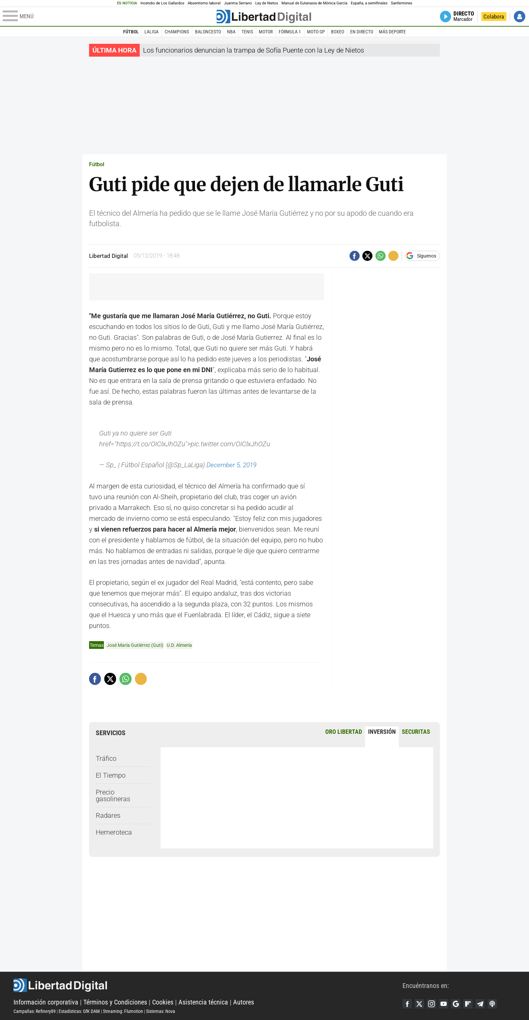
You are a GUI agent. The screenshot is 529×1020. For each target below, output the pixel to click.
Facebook (407, 1004)
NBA (231, 31)
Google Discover (459, 1004)
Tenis (247, 31)
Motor (266, 31)
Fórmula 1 (290, 31)
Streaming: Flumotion (123, 1011)
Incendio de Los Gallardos (162, 3)
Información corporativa (45, 1002)
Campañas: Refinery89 (34, 1011)
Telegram (484, 1004)
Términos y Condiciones (115, 1002)
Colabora (493, 16)
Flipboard (472, 1004)
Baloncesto (208, 31)
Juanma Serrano (238, 3)
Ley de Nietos (266, 3)
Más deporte (392, 31)
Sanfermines (401, 3)
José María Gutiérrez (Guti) (135, 645)
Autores (243, 1002)
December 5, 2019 (232, 465)
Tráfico (106, 758)
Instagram (433, 1004)
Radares (108, 815)
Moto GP (316, 31)
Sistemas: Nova (160, 1011)
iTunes (497, 1004)
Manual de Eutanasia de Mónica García (314, 3)
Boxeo (337, 31)
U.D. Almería (179, 645)
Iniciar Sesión (519, 16)
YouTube (446, 1004)
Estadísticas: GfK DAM (79, 1011)
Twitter (420, 1004)
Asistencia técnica (203, 1002)
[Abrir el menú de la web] (109, 16)
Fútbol (131, 31)
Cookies (162, 1002)
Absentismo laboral (204, 3)
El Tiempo (111, 775)
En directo (361, 31)
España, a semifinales (369, 3)
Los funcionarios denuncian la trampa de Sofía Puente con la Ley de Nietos (253, 50)
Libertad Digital (207, 985)
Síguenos (426, 255)
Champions (177, 31)
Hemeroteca (114, 832)
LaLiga (151, 31)
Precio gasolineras (113, 795)
